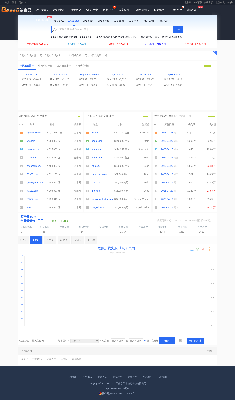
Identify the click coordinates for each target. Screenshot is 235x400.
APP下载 (197, 2)
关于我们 (72, 376)
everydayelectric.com (103, 199)
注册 (7, 2)
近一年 (91, 240)
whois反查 (92, 9)
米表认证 (192, 9)
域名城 (24, 359)
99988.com (32, 174)
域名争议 (51, 359)
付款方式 (102, 376)
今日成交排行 (27, 65)
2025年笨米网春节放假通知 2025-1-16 (116, 37)
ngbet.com (97, 157)
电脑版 (187, 2)
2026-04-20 (167, 190)
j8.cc (29, 207)
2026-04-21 (167, 182)
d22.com (31, 157)
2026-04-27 (167, 132)
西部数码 (37, 359)
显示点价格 (152, 340)
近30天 (50, 240)
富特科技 (76, 359)
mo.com (96, 190)
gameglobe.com (35, 182)
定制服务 (108, 9)
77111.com (32, 190)
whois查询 (59, 9)
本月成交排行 (82, 65)
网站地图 (147, 376)
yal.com (96, 166)
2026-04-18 (167, 207)
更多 (21, 2)
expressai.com (99, 174)
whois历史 (75, 9)
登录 (14, 2)
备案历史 (134, 20)
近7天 (23, 240)
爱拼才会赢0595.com (37, 44)
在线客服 (208, 2)
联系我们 (162, 376)
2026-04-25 (167, 149)
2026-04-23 (167, 166)
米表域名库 (42, 20)
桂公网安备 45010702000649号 (117, 393)
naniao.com (33, 149)
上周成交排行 (64, 65)
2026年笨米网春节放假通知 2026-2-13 (71, 37)
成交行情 (40, 9)
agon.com (97, 141)
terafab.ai (96, 149)
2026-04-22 (167, 174)
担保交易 (176, 9)
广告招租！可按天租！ (77, 44)
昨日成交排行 (45, 65)
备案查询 (124, 9)
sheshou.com (34, 166)
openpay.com (34, 132)
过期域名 (159, 9)
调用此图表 (195, 340)
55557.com (32, 199)
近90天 (77, 240)
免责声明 (132, 376)
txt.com (95, 132)
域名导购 (141, 9)
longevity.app (98, 207)
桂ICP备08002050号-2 (117, 388)
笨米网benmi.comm (17, 10)
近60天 (64, 240)
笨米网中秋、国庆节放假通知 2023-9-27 (161, 37)
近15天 (36, 240)
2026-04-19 (167, 199)
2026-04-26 (167, 141)
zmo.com (96, 182)
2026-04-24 (167, 157)
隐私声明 (117, 376)
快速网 (63, 359)
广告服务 (87, 376)
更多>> (210, 351)
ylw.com (31, 141)
